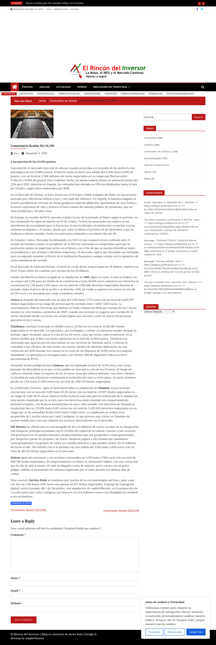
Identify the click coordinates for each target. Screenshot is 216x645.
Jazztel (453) (27, 94)
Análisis (44, 87)
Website (16, 603)
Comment (18, 535)
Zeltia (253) (111, 94)
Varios (147, 172)
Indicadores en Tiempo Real (110, 87)
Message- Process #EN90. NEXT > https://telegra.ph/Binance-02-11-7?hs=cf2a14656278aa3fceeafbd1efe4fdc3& (167, 265)
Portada (27, 87)
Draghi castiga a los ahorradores (162, 292)
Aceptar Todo (196, 632)
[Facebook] (198, 9)
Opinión (81, 87)
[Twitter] (202, 9)
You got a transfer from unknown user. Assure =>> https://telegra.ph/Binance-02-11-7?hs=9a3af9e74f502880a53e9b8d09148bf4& (172, 285)
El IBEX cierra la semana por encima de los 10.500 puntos (171, 272)
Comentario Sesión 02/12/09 (28, 510)
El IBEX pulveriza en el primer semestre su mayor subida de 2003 (171, 251)
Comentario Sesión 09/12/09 (121, 510)
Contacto (74, 9)
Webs (147, 178)
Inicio (49, 9)
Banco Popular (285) (69, 94)
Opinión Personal (154, 165)
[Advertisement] (108, 36)
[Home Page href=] (14, 87)
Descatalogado (152, 158)
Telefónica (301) (46, 94)
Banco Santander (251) (133, 94)
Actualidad (63, 87)
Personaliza (154, 632)
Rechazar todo (175, 632)
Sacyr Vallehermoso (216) (180, 94)
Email (15, 590)
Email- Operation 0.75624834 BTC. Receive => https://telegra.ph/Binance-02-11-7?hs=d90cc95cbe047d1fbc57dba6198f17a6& (171, 206)
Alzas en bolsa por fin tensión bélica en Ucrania (55, 3)
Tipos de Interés (153, 212)
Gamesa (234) (156, 94)
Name (15, 578)
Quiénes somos (61, 9)
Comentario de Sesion (21, 503)
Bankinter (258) (93, 94)
